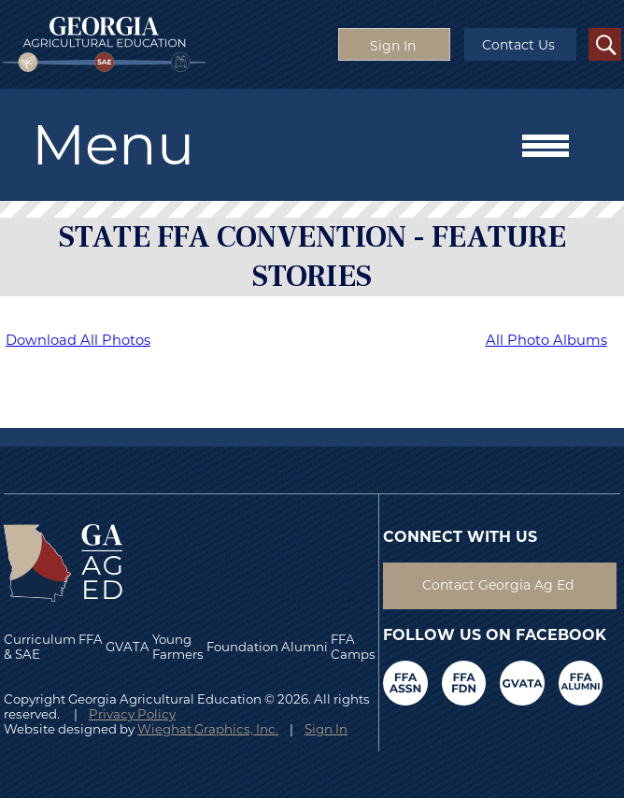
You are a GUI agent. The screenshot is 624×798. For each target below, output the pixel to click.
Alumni (304, 646)
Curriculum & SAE (40, 647)
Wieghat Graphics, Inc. (207, 728)
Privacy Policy (132, 713)
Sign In (326, 728)
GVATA (127, 646)
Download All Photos (78, 340)
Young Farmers (178, 647)
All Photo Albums (546, 340)
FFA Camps (353, 647)
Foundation (242, 646)
